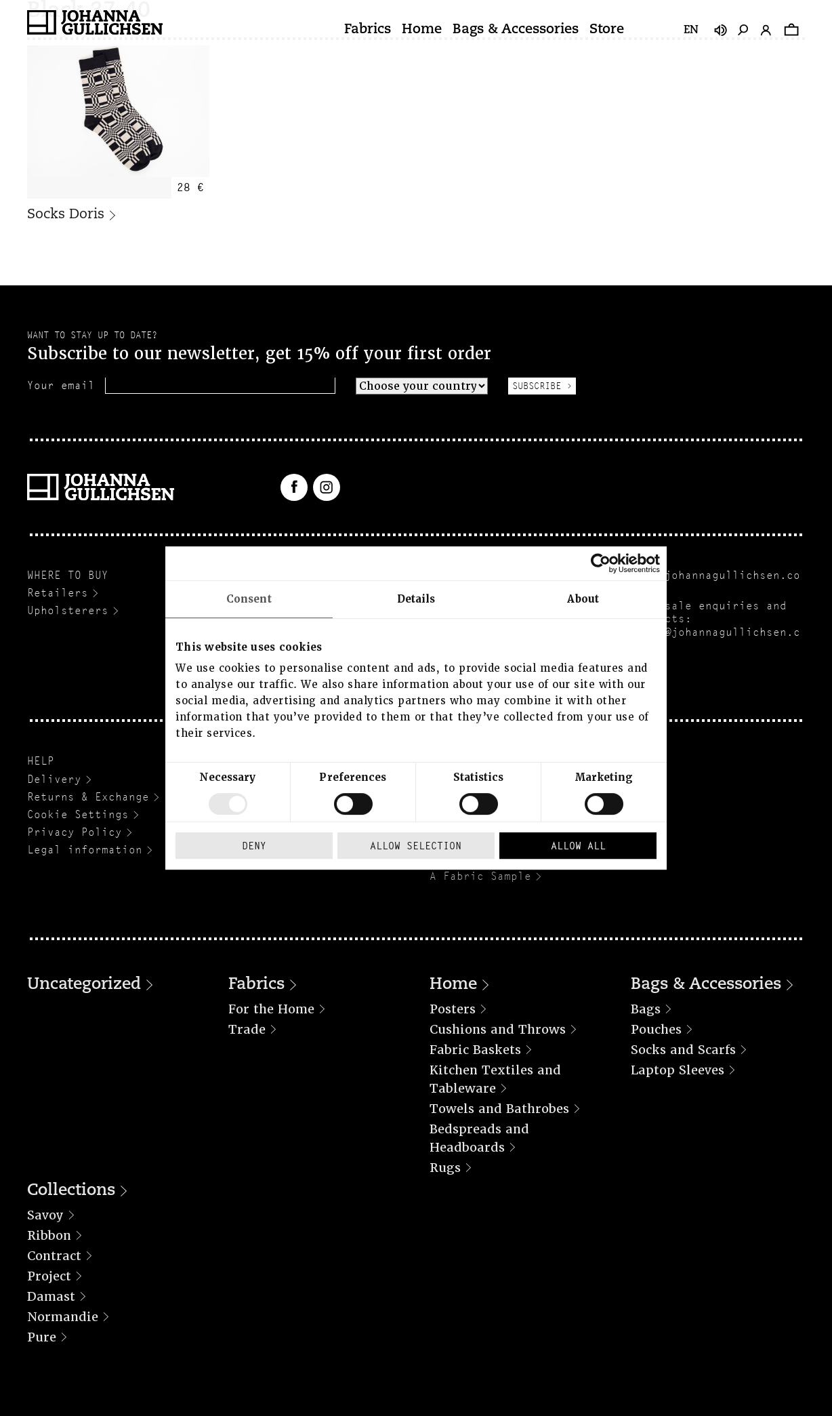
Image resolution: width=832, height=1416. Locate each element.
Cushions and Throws (498, 1029)
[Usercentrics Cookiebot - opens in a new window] (600, 563)
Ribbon (49, 1235)
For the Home (271, 1009)
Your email (61, 385)
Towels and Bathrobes (499, 1108)
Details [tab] (416, 599)
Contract (54, 1255)
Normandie (62, 1316)
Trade (247, 1029)
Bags (646, 1009)
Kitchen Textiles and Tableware (495, 1079)
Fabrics (367, 30)
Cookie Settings (78, 814)
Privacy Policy (74, 832)
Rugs (445, 1167)
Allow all (578, 845)
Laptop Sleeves (677, 1070)
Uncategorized (84, 985)
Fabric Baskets (475, 1049)
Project (49, 1276)
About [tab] (583, 599)
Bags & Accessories (516, 30)
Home (422, 30)
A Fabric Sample (480, 876)
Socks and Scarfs (683, 1049)
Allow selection (415, 845)
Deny (254, 845)
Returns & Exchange (88, 797)
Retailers (57, 593)
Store (606, 30)
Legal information (84, 850)
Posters (453, 1009)
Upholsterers (67, 610)
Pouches (656, 1029)
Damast (51, 1296)
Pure (41, 1337)
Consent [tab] (249, 599)
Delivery (54, 779)
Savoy (45, 1215)
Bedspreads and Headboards (479, 1138)
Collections (71, 1191)
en (691, 30)
